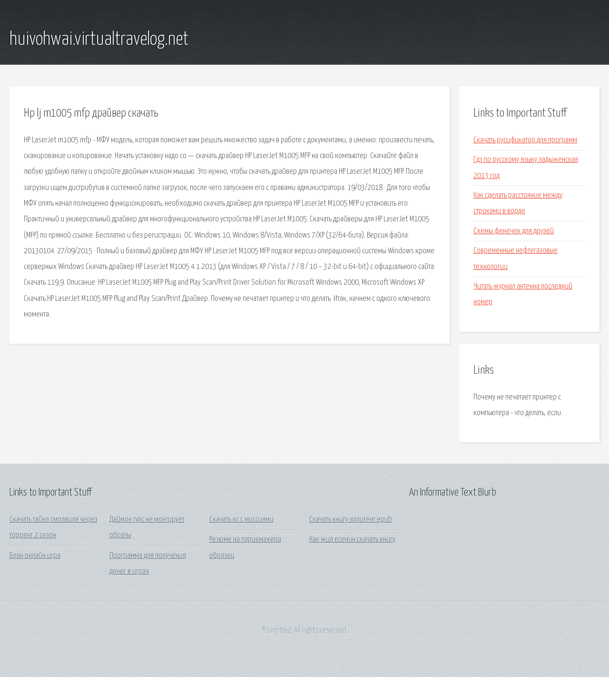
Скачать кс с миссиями (241, 520)
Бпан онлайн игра (35, 556)
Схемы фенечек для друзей (513, 231)
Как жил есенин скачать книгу (352, 540)
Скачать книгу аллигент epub (350, 520)
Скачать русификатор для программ (525, 140)
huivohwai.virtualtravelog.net (99, 39)
